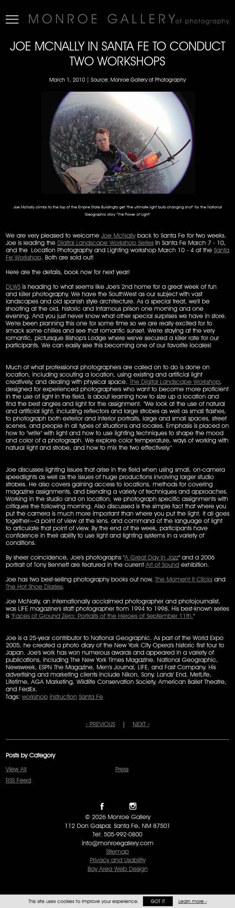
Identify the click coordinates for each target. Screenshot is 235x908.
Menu (12, 19)
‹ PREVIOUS (100, 724)
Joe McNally (118, 235)
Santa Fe (91, 696)
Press (121, 769)
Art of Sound (162, 564)
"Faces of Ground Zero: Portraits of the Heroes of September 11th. (102, 616)
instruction (63, 696)
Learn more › (192, 901)
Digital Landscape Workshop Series (105, 242)
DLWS (13, 286)
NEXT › (141, 724)
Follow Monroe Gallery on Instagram (133, 806)
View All (16, 769)
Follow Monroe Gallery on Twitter (117, 806)
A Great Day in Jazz (151, 557)
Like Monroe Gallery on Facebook (102, 806)
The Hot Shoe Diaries (34, 586)
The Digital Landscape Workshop (175, 381)
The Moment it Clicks (183, 579)
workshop (35, 696)
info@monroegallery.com (117, 843)
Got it (158, 901)
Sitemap (117, 851)
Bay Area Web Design (118, 869)
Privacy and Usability (117, 860)
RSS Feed (18, 780)
